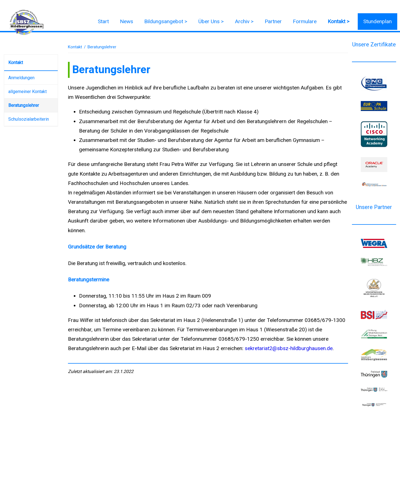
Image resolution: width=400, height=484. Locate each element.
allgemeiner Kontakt (27, 91)
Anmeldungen (21, 77)
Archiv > (244, 21)
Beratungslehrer (23, 105)
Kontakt (15, 62)
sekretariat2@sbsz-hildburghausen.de (289, 348)
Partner (273, 21)
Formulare (305, 21)
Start (103, 21)
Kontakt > (338, 21)
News (126, 21)
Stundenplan (377, 21)
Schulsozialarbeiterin (28, 119)
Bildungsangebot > (165, 21)
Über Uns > (211, 21)
